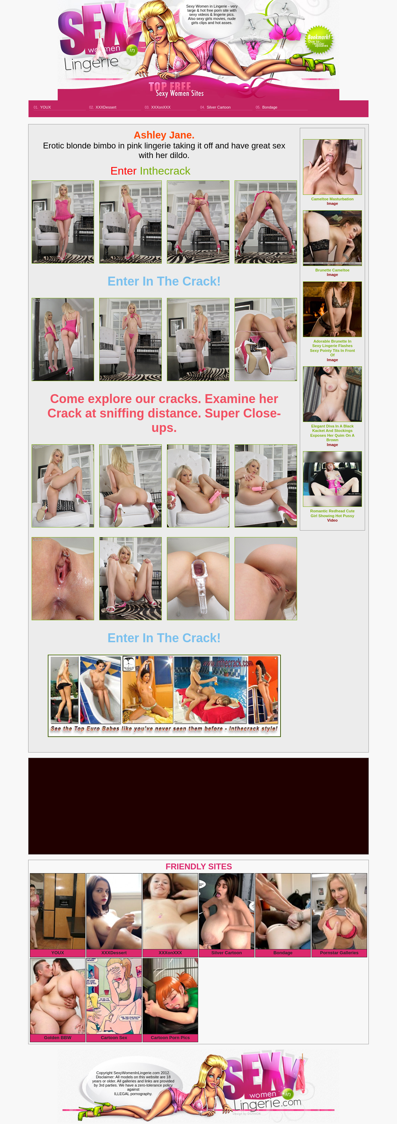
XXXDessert (106, 107)
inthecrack (151, 171)
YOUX (45, 107)
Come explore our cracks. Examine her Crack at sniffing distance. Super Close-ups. (164, 413)
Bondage (269, 107)
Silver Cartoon (219, 107)
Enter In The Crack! (164, 281)
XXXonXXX (160, 107)
